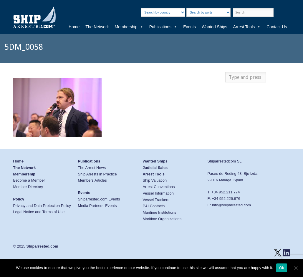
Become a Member (29, 180)
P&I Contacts (154, 206)
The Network (97, 26)
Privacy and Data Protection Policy (42, 205)
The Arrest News (92, 167)
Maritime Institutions (159, 212)
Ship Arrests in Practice (97, 174)
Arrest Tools (247, 26)
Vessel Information (158, 193)
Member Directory (28, 187)
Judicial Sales (155, 167)
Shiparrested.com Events (99, 199)
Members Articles (92, 180)
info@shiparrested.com (231, 205)
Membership (129, 26)
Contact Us (276, 26)
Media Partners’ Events (97, 205)
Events (189, 26)
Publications (163, 26)
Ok (281, 268)
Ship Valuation (155, 180)
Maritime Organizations (162, 219)
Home (74, 26)
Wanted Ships (214, 26)
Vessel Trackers (156, 200)
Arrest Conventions (159, 187)
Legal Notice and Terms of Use (39, 212)
